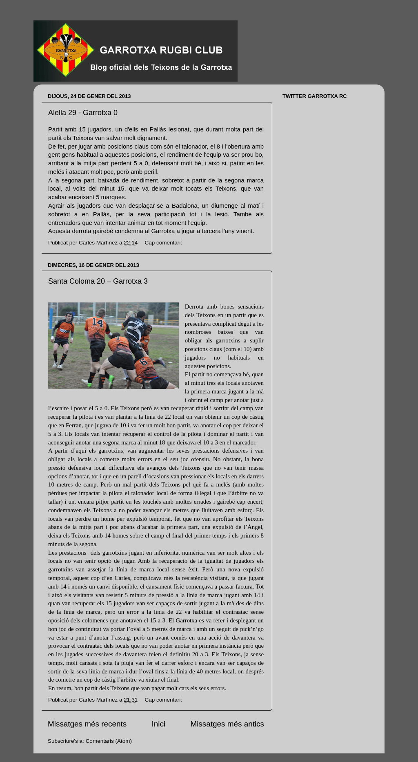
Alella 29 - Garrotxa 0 (83, 113)
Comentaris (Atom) (109, 741)
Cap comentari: (164, 243)
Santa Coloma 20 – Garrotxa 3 (98, 281)
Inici (159, 724)
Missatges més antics (227, 724)
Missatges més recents (87, 724)
